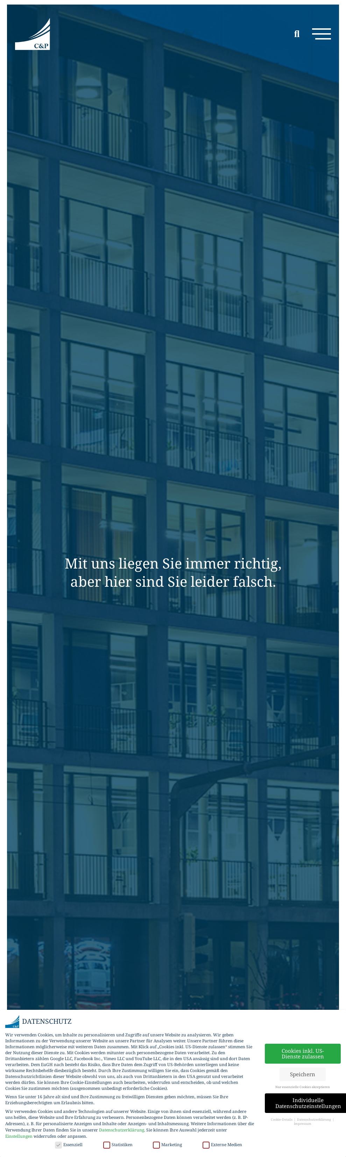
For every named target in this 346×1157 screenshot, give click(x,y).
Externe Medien (222, 1145)
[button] (319, 35)
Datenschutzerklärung (121, 1130)
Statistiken (118, 1145)
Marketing (167, 1145)
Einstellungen (19, 1136)
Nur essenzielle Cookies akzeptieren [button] (302, 1087)
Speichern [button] (302, 1074)
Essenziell (69, 1145)
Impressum (302, 1123)
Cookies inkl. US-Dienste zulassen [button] (303, 1053)
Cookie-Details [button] (282, 1119)
